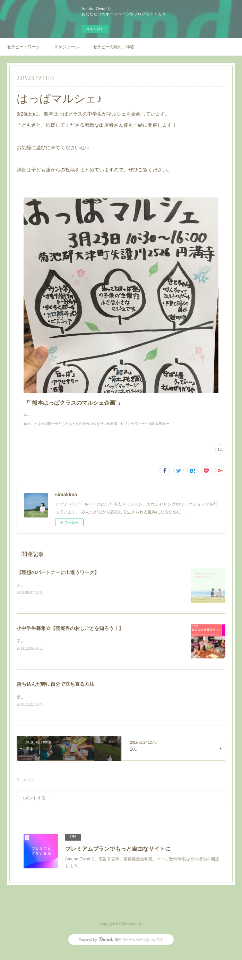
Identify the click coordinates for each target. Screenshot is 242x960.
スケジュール (66, 46)
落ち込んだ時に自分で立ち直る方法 (55, 691)
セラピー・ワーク (23, 46)
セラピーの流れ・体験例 (114, 46)
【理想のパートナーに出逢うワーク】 (58, 579)
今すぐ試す (95, 29)
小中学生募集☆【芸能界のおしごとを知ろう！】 (70, 635)
